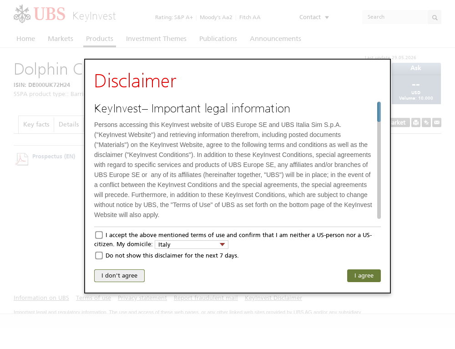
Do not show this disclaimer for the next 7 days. (172, 255)
